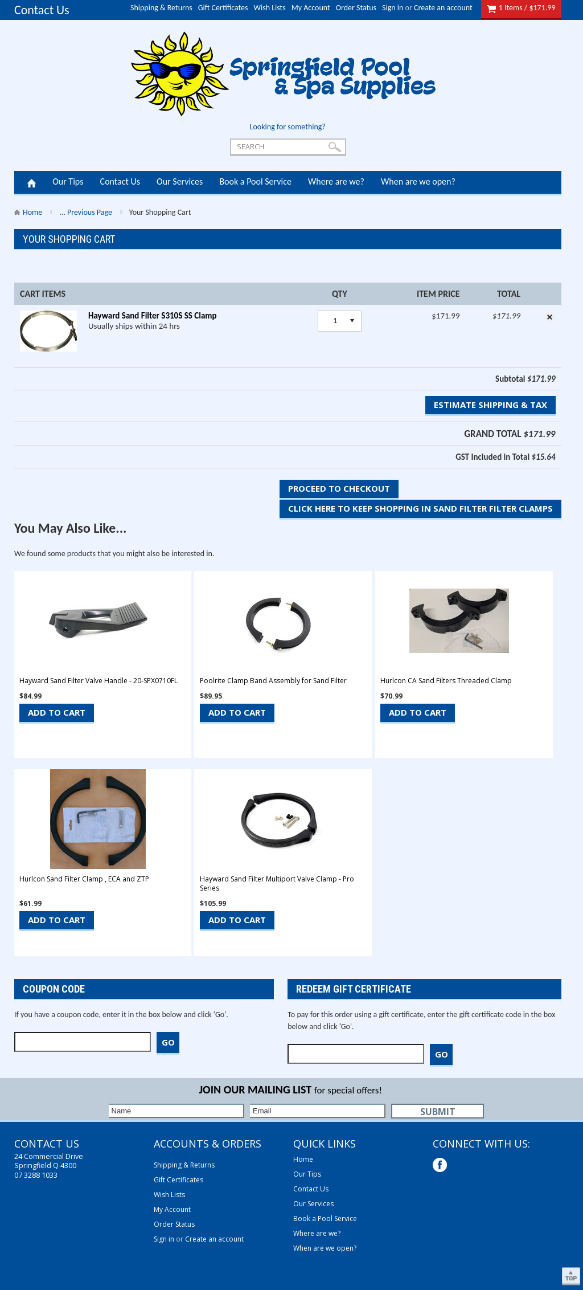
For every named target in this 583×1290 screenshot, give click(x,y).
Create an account (443, 8)
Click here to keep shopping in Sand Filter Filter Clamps (420, 508)
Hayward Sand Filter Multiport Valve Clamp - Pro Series (277, 884)
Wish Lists (270, 8)
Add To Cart (56, 712)
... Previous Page (85, 212)
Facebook (441, 1166)
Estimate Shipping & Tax (490, 404)
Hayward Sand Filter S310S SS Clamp (152, 316)
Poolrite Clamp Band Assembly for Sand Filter (273, 680)
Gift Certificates (223, 8)
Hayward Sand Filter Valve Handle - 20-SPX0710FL (98, 680)
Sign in (392, 8)
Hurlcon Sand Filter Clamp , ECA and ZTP (84, 879)
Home (31, 182)
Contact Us (41, 10)
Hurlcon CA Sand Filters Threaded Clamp (446, 680)
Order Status (356, 8)
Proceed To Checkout (339, 488)
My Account (311, 8)
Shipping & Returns (161, 8)
